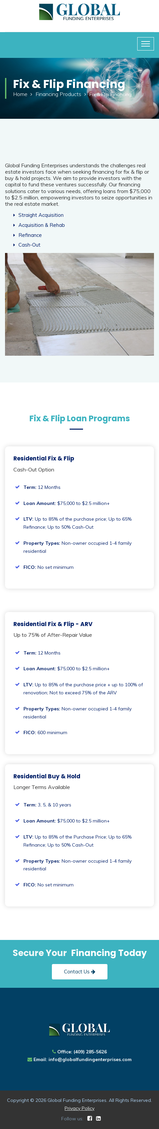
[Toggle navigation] (145, 44)
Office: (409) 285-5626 (82, 1052)
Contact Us (79, 972)
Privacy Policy (79, 1108)
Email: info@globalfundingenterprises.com (82, 1059)
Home (20, 94)
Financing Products (58, 94)
